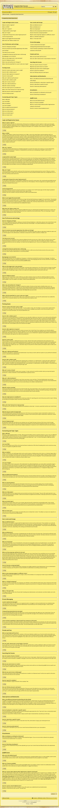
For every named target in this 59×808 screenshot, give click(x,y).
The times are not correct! (8, 52)
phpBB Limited (38, 756)
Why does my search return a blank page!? (39, 68)
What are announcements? (8, 109)
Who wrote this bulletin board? (37, 100)
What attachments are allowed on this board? (40, 92)
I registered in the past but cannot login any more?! (14, 34)
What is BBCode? (6, 99)
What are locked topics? (8, 113)
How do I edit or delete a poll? (9, 79)
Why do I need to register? (8, 25)
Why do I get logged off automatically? (11, 38)
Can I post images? (6, 105)
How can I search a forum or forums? (38, 64)
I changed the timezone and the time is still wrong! (14, 54)
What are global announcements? (10, 107)
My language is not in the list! (9, 56)
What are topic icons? (7, 115)
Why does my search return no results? (39, 66)
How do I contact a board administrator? (39, 108)
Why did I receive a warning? (8, 85)
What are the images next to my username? (12, 58)
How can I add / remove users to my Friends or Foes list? (43, 58)
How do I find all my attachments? (38, 94)
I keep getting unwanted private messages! (40, 46)
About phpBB (38, 757)
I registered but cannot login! (9, 30)
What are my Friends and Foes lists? (38, 56)
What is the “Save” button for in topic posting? (13, 89)
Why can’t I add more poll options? (10, 78)
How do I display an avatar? (8, 60)
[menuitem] (10, 12)
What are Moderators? (35, 27)
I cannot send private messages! (37, 44)
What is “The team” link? (35, 38)
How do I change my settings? (9, 46)
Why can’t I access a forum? (8, 81)
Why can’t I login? (6, 32)
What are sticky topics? (7, 111)
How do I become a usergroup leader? (38, 32)
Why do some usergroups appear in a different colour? (42, 34)
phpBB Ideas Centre (6, 766)
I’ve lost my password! (7, 36)
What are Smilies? (6, 103)
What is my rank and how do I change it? (11, 62)
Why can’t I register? (7, 28)
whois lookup (36, 774)
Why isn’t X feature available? (37, 102)
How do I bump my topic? (8, 93)
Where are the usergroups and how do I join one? (41, 30)
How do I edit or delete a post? (9, 72)
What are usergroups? (35, 28)
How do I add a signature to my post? (11, 74)
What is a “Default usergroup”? (37, 36)
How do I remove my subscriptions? (38, 86)
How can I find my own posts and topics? (39, 72)
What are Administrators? (36, 25)
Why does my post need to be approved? (11, 91)
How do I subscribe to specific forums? (39, 84)
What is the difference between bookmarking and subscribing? (41, 79)
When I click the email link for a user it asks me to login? (15, 64)
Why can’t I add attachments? (9, 83)
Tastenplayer (34, 802)
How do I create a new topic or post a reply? (12, 70)
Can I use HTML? (6, 101)
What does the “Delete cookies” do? (10, 40)
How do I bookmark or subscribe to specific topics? (42, 82)
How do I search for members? (37, 70)
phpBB (24, 260)
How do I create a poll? (7, 76)
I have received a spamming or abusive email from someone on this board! (41, 49)
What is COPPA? (5, 27)
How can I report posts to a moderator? (11, 87)
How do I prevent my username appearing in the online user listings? (14, 49)
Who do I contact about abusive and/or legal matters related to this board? (42, 105)
